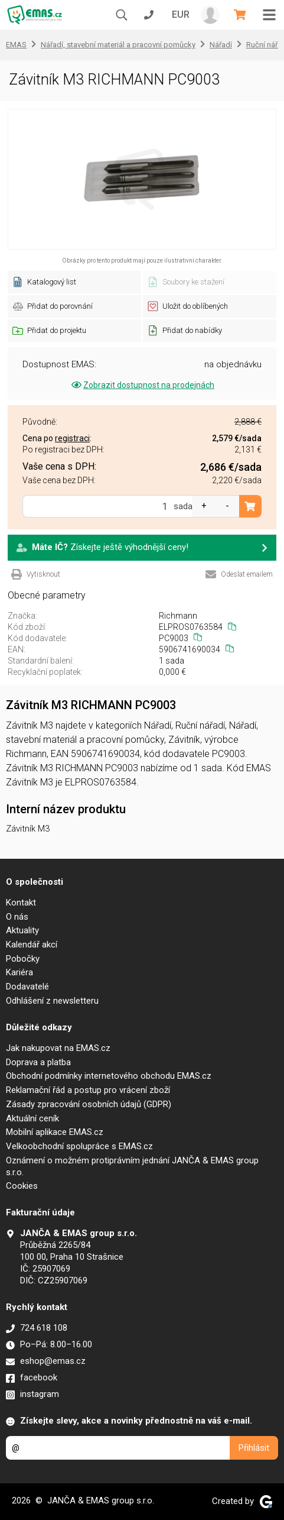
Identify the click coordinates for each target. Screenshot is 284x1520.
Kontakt (21, 902)
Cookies (22, 1186)
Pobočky (23, 958)
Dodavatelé (27, 986)
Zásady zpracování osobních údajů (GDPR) (88, 1104)
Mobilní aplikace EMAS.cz (54, 1132)
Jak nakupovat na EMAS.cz (58, 1048)
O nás (17, 916)
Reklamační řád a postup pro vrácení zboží (88, 1090)
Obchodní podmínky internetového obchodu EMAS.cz (108, 1076)
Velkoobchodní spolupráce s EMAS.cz (79, 1146)
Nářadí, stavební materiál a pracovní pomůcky (118, 44)
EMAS (16, 44)
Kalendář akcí (31, 944)
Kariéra (19, 972)
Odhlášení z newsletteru (52, 1000)
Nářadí (221, 44)
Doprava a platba (38, 1062)
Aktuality (22, 930)
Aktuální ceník (32, 1118)
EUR (181, 14)
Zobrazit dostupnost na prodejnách (142, 385)
